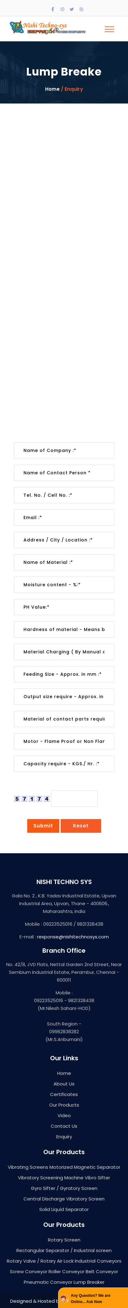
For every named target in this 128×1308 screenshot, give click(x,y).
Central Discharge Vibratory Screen (64, 1198)
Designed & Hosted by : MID (41, 1301)
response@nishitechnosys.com (73, 936)
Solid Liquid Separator (64, 1209)
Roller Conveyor (66, 1271)
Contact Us (64, 1126)
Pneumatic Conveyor (48, 1282)
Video (64, 1115)
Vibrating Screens (28, 1167)
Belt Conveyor (102, 1271)
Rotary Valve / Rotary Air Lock (40, 1261)
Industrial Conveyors (98, 1261)
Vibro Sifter (97, 1177)
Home (52, 89)
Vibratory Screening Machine (50, 1177)
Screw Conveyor (28, 1271)
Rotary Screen (64, 1240)
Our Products (64, 1105)
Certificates (64, 1094)
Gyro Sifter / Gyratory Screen (64, 1188)
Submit (43, 825)
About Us (64, 1083)
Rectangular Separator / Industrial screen (64, 1250)
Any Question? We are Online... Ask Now (90, 1298)
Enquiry (64, 1136)
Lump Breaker (89, 1282)
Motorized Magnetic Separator (84, 1167)
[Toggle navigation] (109, 29)
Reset (81, 825)
